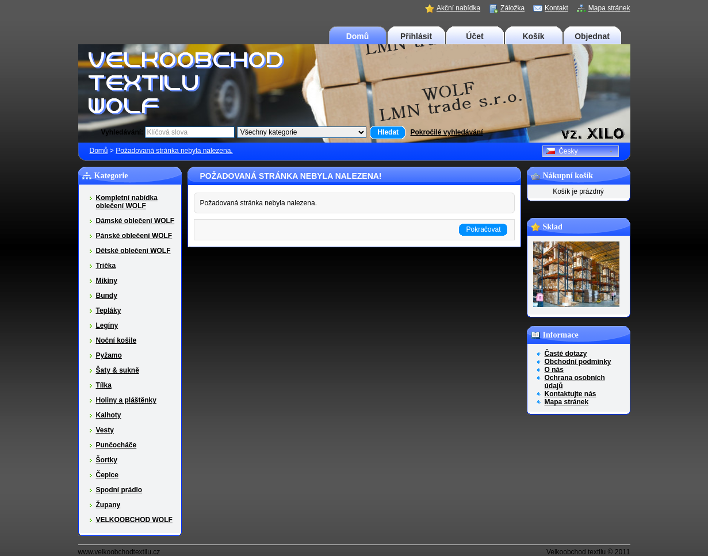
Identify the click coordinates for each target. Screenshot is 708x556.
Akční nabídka (458, 8)
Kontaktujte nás (570, 394)
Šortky (106, 460)
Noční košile (116, 340)
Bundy (106, 296)
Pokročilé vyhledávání (446, 132)
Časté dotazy (566, 354)
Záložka (512, 8)
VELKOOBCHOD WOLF (134, 520)
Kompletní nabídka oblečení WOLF (127, 202)
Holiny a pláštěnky (126, 400)
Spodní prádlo (119, 490)
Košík (533, 36)
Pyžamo (109, 355)
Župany (108, 505)
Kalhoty (108, 415)
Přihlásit (416, 36)
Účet (474, 36)
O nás (554, 370)
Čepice (107, 475)
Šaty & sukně (117, 370)
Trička (106, 266)
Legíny (107, 325)
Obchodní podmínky (578, 362)
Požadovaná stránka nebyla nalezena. (174, 151)
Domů (357, 36)
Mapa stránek (609, 8)
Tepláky (108, 310)
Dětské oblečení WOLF (133, 251)
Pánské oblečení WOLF (134, 236)
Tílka (104, 385)
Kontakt (556, 8)
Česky (562, 151)
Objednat (592, 36)
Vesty (105, 430)
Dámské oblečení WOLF (135, 221)
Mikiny (106, 281)
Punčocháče (116, 445)
